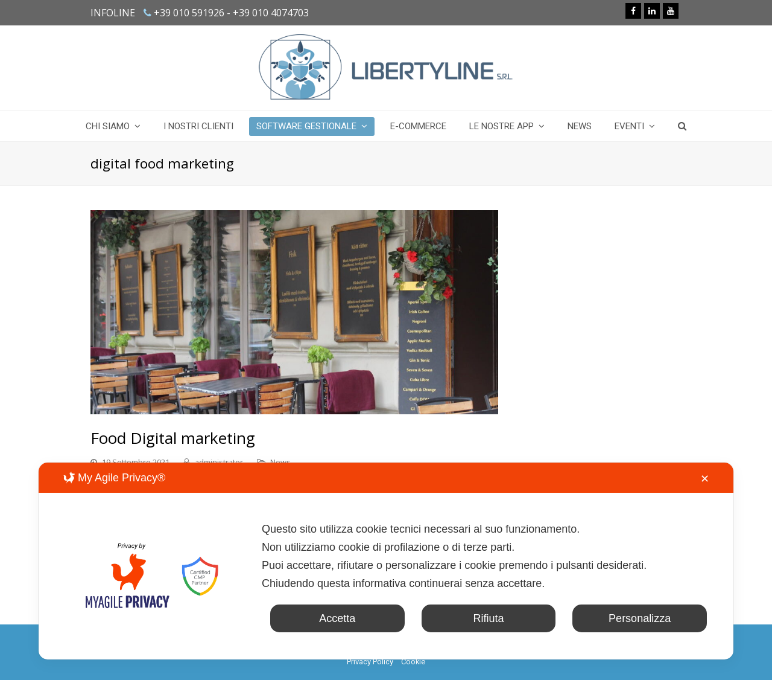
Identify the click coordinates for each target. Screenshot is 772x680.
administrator (219, 462)
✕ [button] (704, 479)
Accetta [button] (337, 618)
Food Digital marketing (172, 438)
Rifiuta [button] (488, 618)
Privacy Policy (370, 661)
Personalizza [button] (640, 618)
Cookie (413, 661)
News (280, 462)
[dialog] (386, 561)
